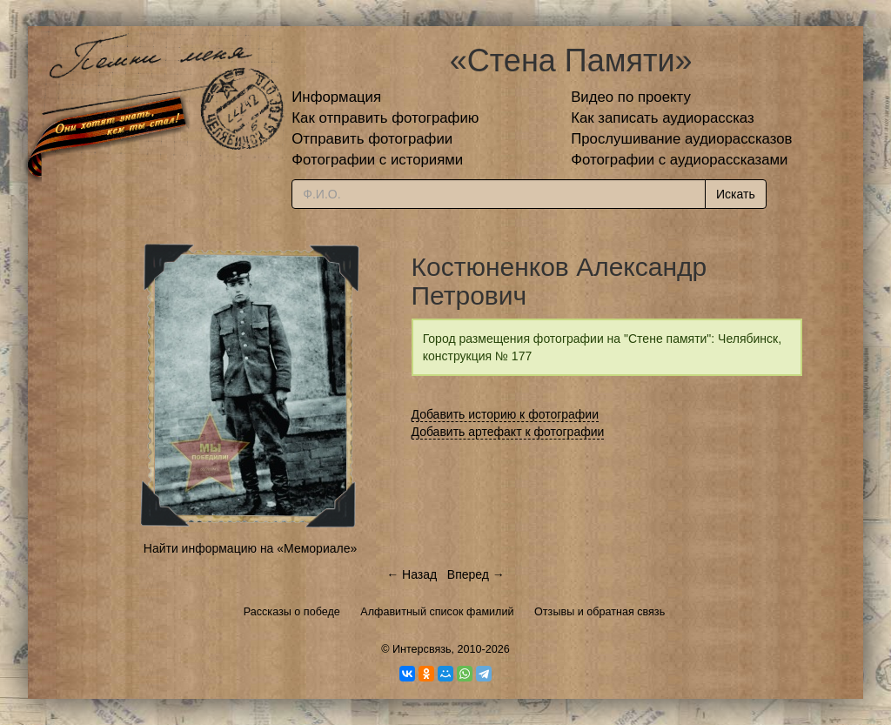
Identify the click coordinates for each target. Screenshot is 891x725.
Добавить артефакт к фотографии (508, 432)
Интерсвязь (422, 649)
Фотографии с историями (377, 159)
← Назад (411, 574)
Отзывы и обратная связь (599, 612)
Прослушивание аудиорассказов (681, 139)
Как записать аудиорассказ (662, 118)
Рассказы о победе (292, 612)
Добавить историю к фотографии (506, 414)
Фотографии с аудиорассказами (679, 159)
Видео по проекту (631, 97)
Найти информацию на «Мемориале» (250, 548)
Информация (336, 97)
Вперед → (476, 574)
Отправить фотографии (371, 139)
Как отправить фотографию (385, 118)
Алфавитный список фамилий (436, 612)
